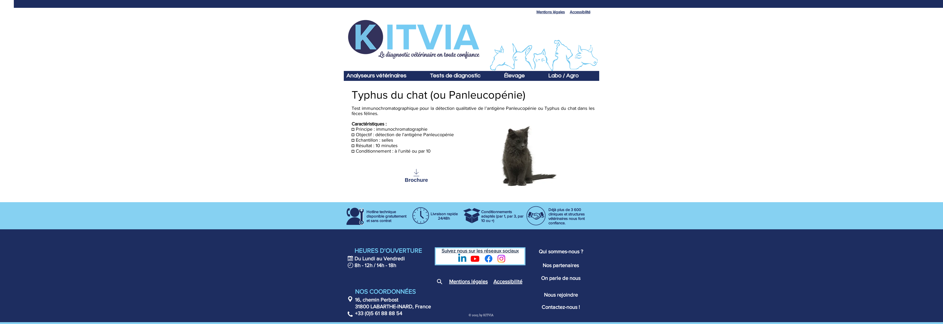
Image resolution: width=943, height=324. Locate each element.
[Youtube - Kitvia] (475, 259)
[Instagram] (501, 259)
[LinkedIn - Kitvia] (462, 259)
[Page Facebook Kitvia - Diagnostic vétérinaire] (488, 259)
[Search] (439, 281)
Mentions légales (468, 281)
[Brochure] (416, 175)
